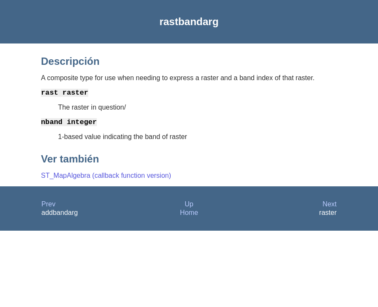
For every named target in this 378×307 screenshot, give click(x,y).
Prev (48, 207)
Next (330, 207)
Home (189, 216)
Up (189, 207)
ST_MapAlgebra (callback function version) (106, 178)
